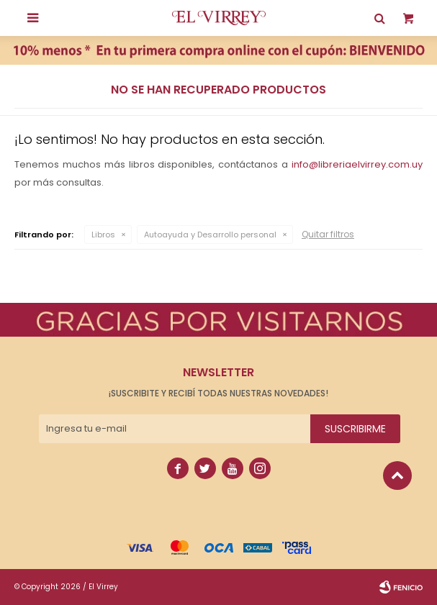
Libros (103, 234)
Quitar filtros (328, 234)
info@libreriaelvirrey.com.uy (357, 164)
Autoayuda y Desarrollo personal (210, 234)
